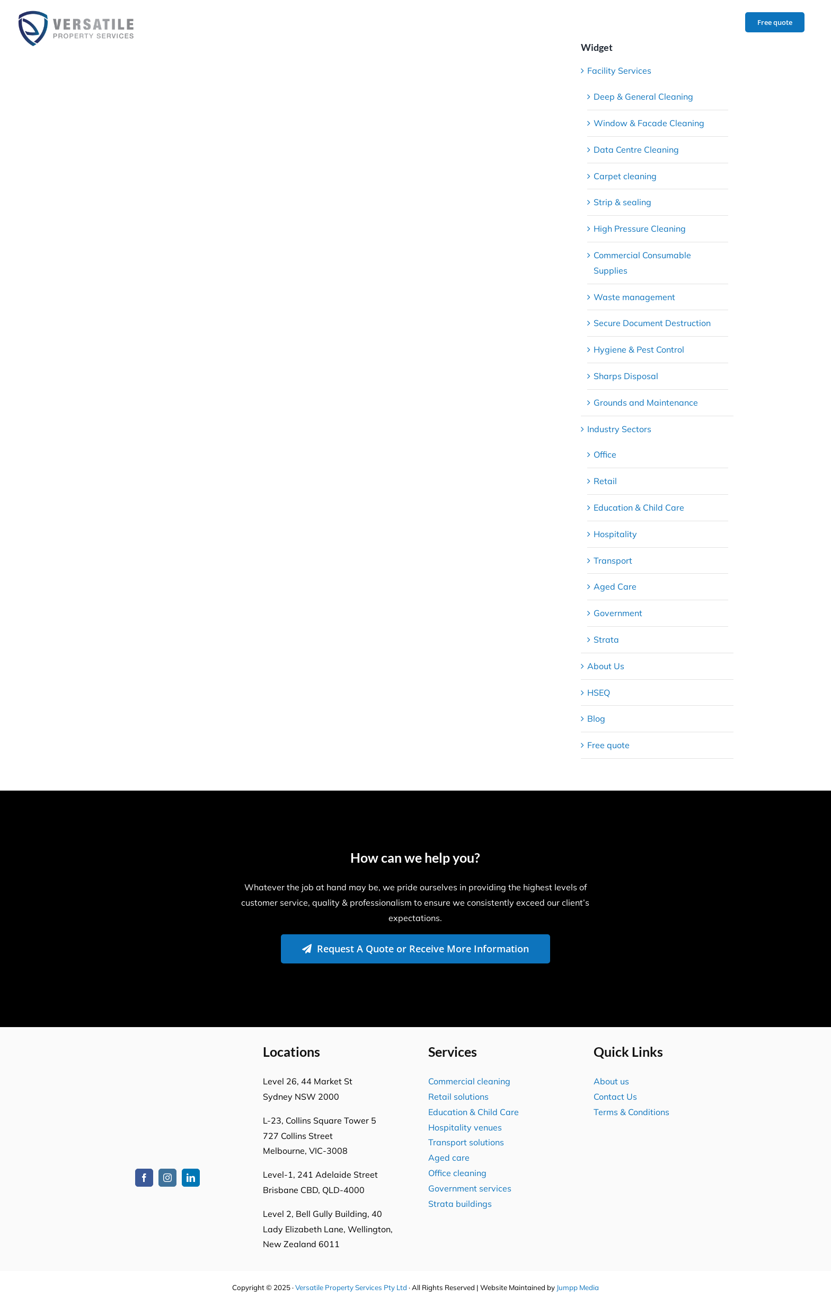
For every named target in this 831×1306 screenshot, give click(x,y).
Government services (469, 1188)
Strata (606, 639)
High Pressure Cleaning (640, 228)
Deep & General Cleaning (643, 96)
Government (618, 613)
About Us (605, 666)
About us (611, 1081)
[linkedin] (191, 1178)
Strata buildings (460, 1203)
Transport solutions (466, 1142)
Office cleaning (457, 1173)
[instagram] (167, 1178)
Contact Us (615, 1096)
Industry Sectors (619, 429)
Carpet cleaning (625, 176)
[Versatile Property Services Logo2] (167, 1052)
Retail (605, 481)
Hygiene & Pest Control (639, 349)
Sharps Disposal (626, 376)
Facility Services (619, 70)
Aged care (449, 1157)
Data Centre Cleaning (636, 149)
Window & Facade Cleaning (649, 123)
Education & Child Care (639, 507)
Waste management (634, 297)
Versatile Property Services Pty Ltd (351, 1287)
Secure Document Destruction (652, 323)
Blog (596, 718)
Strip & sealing (622, 202)
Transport (613, 560)
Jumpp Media (577, 1287)
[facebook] (144, 1178)
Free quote (608, 745)
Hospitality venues (465, 1127)
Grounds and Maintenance (646, 402)
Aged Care (615, 586)
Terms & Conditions (631, 1112)
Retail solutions (458, 1096)
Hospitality (615, 534)
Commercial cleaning (469, 1081)
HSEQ (598, 692)
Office (605, 454)
